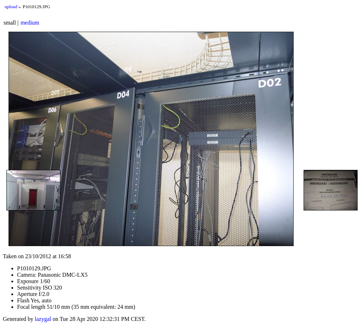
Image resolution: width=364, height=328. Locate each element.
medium (30, 23)
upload (11, 6)
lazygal (43, 319)
